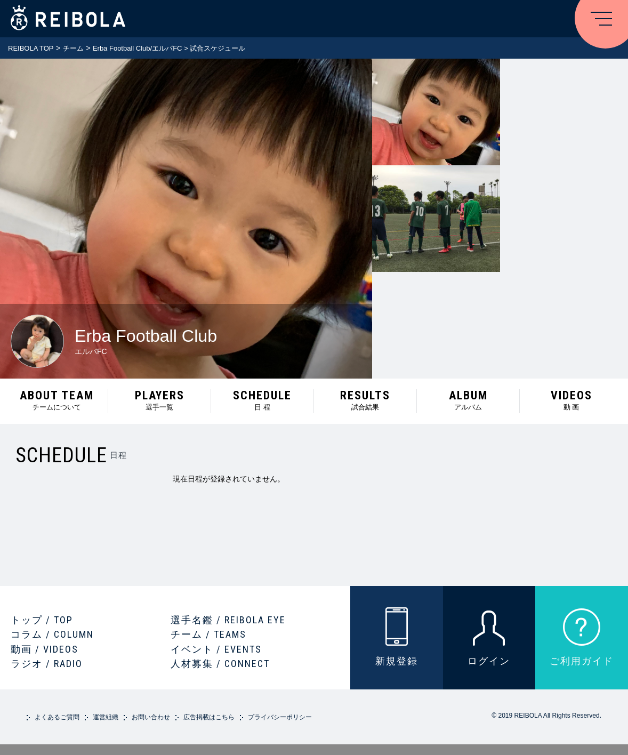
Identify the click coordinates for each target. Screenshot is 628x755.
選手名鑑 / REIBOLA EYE (228, 619)
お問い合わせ (151, 717)
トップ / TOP (42, 619)
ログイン (489, 660)
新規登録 (396, 660)
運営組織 (105, 717)
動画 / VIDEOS (44, 649)
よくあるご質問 (57, 717)
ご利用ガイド (582, 660)
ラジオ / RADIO (47, 663)
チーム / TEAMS (208, 634)
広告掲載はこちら (209, 717)
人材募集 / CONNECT (220, 663)
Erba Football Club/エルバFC (137, 48)
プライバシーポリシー (280, 717)
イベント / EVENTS (216, 649)
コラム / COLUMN (52, 634)
